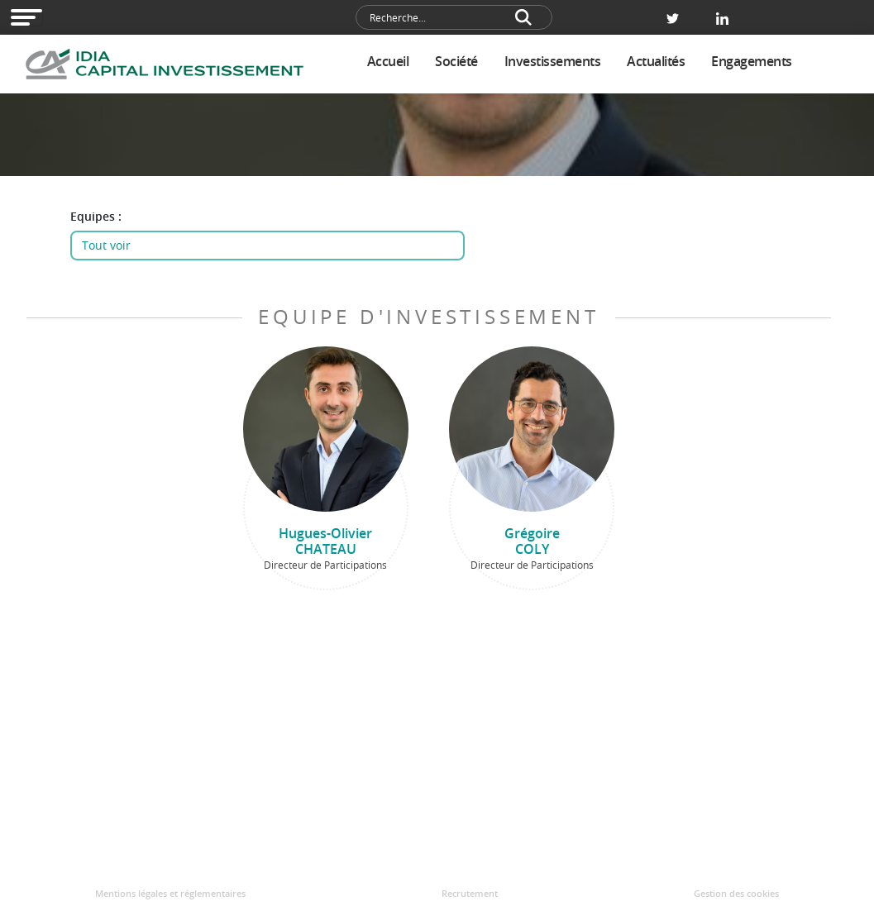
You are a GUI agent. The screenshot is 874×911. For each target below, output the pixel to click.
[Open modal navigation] (26, 17)
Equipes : (96, 216)
